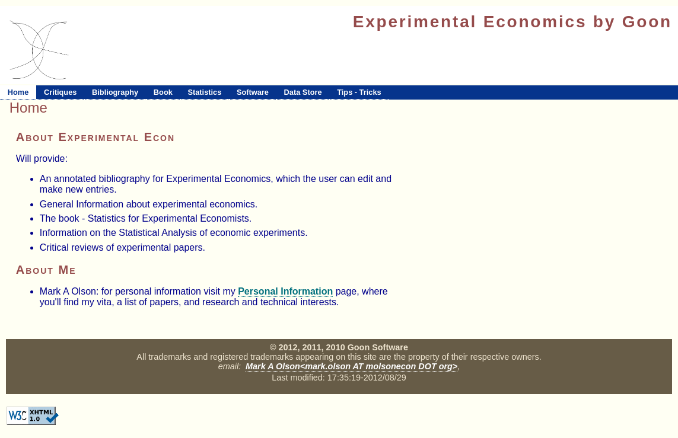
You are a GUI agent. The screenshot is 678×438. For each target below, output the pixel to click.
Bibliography (115, 92)
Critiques (60, 92)
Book (163, 92)
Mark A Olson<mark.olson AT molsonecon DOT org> (351, 366)
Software (253, 92)
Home (18, 92)
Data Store (303, 92)
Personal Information (285, 291)
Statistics (204, 92)
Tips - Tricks (359, 92)
